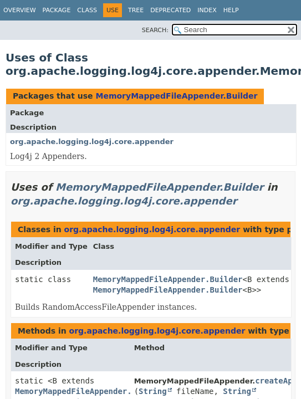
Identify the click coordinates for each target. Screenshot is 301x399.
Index (206, 10)
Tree (136, 10)
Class (87, 10)
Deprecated (170, 10)
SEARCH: (155, 30)
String (153, 391)
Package (57, 10)
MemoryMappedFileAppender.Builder (176, 95)
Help (231, 10)
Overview (19, 10)
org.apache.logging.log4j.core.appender (92, 141)
